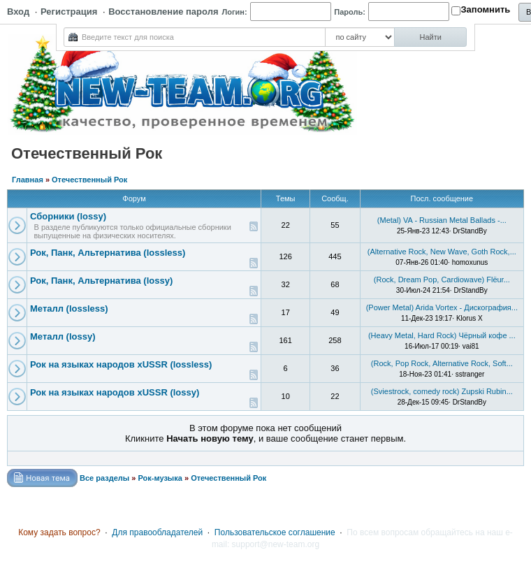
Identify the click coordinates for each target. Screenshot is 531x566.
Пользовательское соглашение (274, 532)
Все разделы (104, 478)
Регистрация (69, 11)
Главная (27, 179)
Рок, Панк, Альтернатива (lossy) (101, 280)
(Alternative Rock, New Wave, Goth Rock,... (442, 251)
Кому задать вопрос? (59, 532)
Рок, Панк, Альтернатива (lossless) (107, 252)
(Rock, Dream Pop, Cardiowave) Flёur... (442, 279)
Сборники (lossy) (68, 216)
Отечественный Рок (89, 179)
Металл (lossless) (69, 308)
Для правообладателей (157, 532)
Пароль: (349, 12)
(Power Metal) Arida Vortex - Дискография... (442, 307)
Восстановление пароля (163, 11)
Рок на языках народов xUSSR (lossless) (121, 364)
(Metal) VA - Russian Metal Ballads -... (442, 220)
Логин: (234, 12)
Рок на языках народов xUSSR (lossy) (114, 392)
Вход (18, 11)
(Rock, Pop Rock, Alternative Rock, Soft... (442, 363)
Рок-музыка (160, 478)
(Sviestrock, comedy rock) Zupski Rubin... (442, 391)
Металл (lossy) (63, 336)
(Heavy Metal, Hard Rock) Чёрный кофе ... (442, 335)
